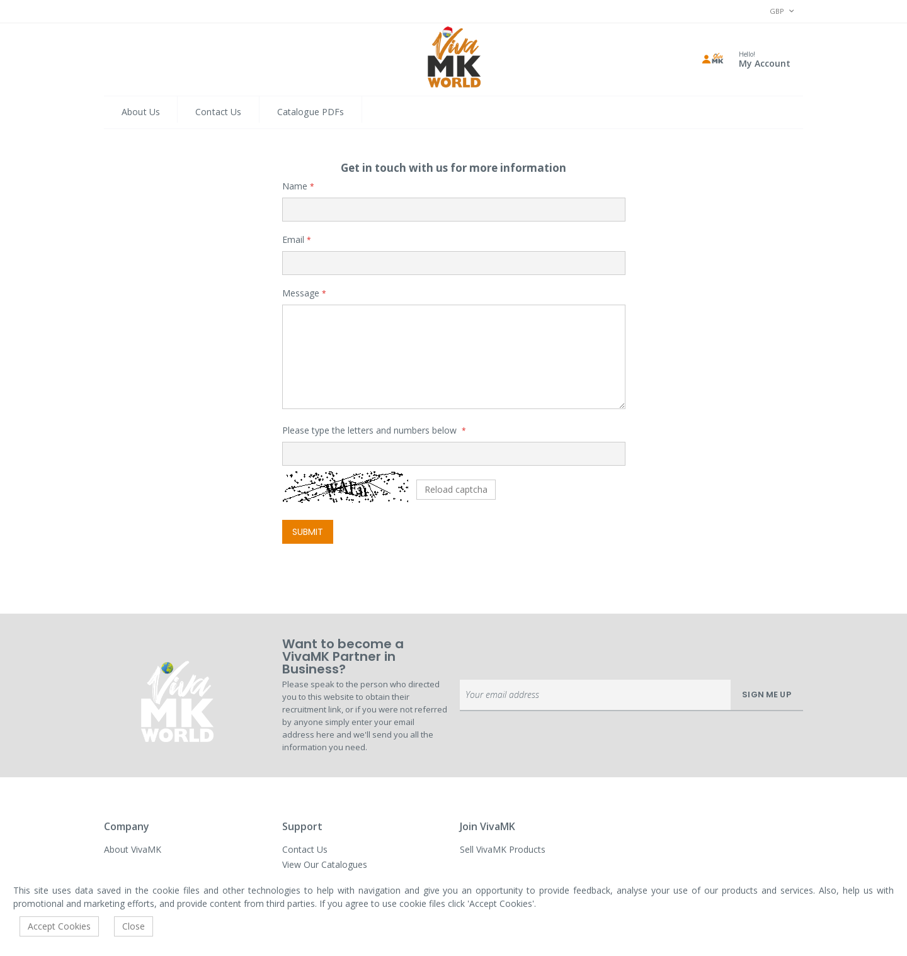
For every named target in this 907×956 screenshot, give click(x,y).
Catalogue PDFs (311, 112)
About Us (141, 112)
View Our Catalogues (324, 864)
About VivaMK (132, 849)
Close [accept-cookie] (133, 926)
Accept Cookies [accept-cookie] (59, 926)
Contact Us (218, 112)
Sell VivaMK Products (502, 849)
